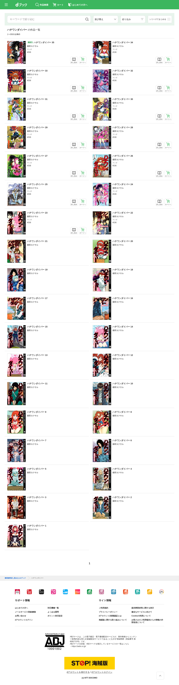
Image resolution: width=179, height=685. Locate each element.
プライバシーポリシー (108, 612)
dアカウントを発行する (78, 672)
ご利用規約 (103, 608)
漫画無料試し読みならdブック (15, 578)
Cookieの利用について (141, 616)
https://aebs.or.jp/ (79, 646)
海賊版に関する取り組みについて (113, 620)
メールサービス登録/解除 (25, 612)
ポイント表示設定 (55, 616)
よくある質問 (53, 612)
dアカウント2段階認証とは (110, 616)
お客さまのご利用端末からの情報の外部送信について (147, 621)
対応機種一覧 (53, 608)
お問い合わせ (20, 616)
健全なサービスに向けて (141, 612)
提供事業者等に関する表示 (142, 608)
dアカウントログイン (24, 620)
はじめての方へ (21, 608)
